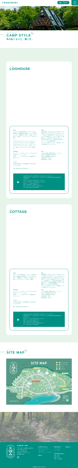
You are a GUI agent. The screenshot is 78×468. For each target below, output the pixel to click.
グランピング (41, 450)
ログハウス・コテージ (43, 449)
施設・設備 (56, 455)
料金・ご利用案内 (58, 458)
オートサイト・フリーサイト (45, 452)
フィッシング (57, 450)
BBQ (39, 455)
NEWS (67, 447)
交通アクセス (57, 457)
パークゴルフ (57, 449)
